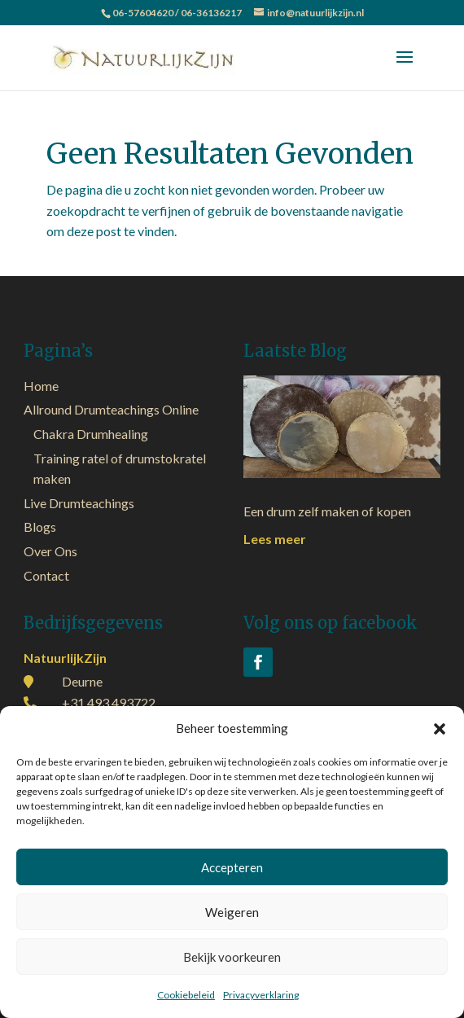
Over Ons (50, 551)
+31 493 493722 (108, 702)
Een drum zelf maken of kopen (327, 511)
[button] (439, 729)
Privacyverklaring (261, 995)
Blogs (40, 526)
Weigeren (232, 912)
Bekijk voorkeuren (232, 957)
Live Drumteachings (79, 503)
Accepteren (232, 867)
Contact (46, 575)
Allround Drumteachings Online (111, 409)
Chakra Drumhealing (90, 433)
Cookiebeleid (186, 995)
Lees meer (274, 538)
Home (41, 385)
